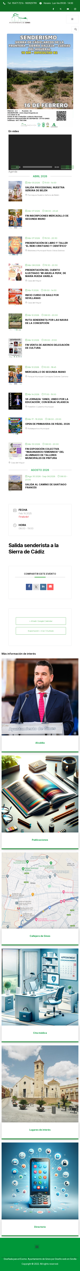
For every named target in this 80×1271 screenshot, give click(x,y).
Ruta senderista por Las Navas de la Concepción (46, 321)
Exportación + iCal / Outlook (41, 631)
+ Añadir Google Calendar (41, 621)
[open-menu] (72, 19)
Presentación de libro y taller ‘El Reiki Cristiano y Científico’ (46, 244)
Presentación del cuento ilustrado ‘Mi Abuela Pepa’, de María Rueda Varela (45, 273)
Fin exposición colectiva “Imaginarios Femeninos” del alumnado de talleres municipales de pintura (44, 453)
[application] (40, 152)
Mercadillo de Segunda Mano (45, 371)
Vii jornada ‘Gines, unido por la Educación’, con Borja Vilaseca (47, 401)
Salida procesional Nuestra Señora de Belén (45, 189)
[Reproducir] (15, 167)
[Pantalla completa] (70, 167)
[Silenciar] (65, 167)
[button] (36, 1246)
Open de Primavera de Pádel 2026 (47, 423)
